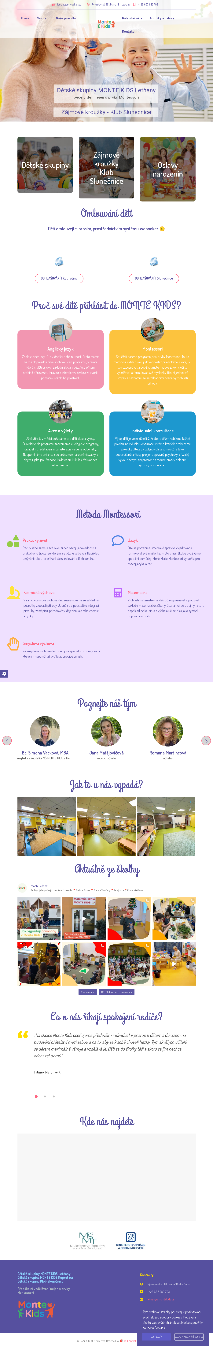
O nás (25, 18)
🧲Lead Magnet (128, 1340)
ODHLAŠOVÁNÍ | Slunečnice (154, 278)
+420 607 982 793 (148, 4)
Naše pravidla (66, 18)
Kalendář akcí (132, 18)
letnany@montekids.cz (69, 4)
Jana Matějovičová (106, 753)
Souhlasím (156, 1336)
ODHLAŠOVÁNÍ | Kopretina (59, 278)
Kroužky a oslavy (161, 18)
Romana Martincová (167, 753)
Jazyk (133, 540)
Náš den (42, 18)
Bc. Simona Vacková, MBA (45, 753)
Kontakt (128, 31)
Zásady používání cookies (189, 1336)
